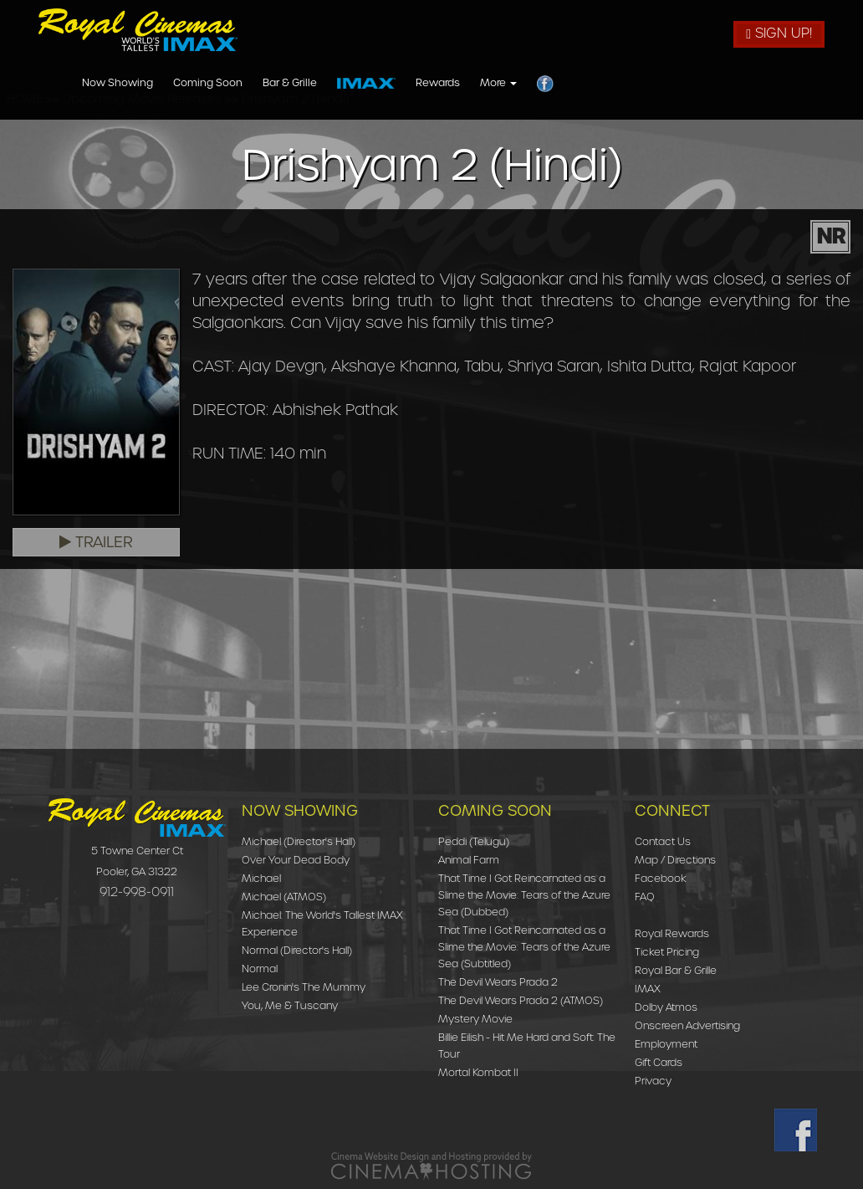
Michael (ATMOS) (284, 896)
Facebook (661, 878)
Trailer (96, 542)
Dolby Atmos (666, 1007)
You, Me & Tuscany (290, 1005)
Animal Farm (468, 860)
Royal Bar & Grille (676, 970)
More (726, 83)
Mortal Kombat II (478, 1072)
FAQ (645, 896)
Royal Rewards (672, 933)
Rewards (666, 83)
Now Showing (345, 83)
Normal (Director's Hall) (297, 950)
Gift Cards (658, 1062)
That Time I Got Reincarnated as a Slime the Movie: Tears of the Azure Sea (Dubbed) (524, 895)
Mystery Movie (475, 1019)
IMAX (648, 988)
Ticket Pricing (667, 952)
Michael (261, 878)
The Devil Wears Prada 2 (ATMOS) (520, 1000)
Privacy (653, 1081)
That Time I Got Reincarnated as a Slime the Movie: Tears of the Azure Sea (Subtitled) (524, 947)
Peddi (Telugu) (473, 841)
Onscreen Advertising (687, 1025)
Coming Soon (436, 83)
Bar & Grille (518, 83)
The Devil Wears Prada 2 (498, 982)
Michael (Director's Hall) (298, 841)
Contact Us (663, 841)
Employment (666, 1044)
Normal (260, 968)
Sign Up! (779, 33)
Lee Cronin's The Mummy (303, 987)
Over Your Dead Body (296, 860)
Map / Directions (675, 860)
